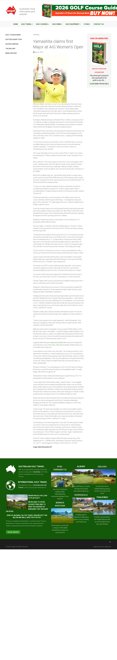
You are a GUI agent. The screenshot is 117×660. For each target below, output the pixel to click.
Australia (36, 472)
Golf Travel (27, 24)
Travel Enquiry (13, 532)
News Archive (11, 53)
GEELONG (102, 466)
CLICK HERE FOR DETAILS (99, 84)
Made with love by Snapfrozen (102, 546)
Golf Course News (13, 35)
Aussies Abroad (11, 44)
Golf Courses (42, 24)
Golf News (57, 24)
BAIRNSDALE (81, 495)
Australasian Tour (13, 39)
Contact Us (99, 24)
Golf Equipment (73, 24)
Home (15, 24)
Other (87, 24)
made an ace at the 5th (58, 342)
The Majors (10, 48)
